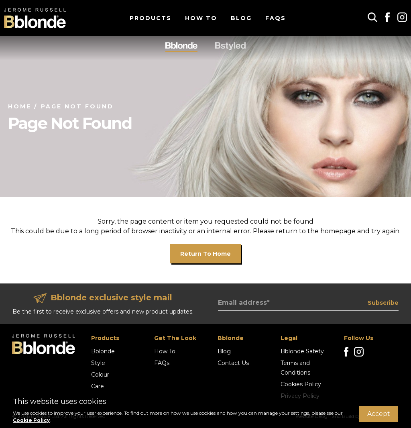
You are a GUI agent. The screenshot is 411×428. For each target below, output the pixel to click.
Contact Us (233, 363)
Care (97, 386)
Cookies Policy (301, 384)
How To (201, 18)
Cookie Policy (31, 420)
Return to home (205, 253)
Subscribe (383, 302)
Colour (100, 374)
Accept (378, 414)
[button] (372, 17)
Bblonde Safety (302, 351)
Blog (241, 18)
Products (150, 18)
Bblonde (103, 351)
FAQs (275, 18)
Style (98, 363)
